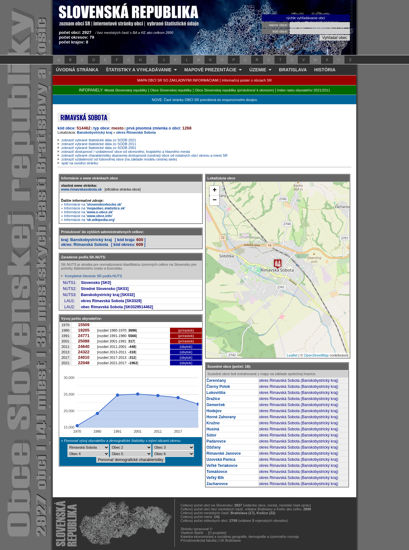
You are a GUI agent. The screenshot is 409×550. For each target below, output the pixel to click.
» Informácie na (91, 204)
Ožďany (213, 447)
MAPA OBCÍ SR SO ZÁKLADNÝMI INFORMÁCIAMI (178, 80)
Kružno (213, 423)
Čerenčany (216, 380)
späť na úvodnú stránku (79, 163)
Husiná (212, 429)
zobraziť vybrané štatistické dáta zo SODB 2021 (98, 140)
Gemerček (215, 405)
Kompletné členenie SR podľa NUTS (93, 276)
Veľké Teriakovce (221, 465)
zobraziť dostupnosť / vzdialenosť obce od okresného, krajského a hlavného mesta (125, 151)
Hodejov (213, 411)
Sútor (211, 435)
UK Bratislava (230, 540)
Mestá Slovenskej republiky (125, 90)
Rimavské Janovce (223, 453)
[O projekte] (217, 533)
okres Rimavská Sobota (136, 132)
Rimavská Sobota (90, 244)
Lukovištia (215, 392)
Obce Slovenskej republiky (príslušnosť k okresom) (234, 90)
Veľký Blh (215, 477)
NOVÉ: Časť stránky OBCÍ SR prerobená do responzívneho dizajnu (204, 100)
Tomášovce (216, 471)
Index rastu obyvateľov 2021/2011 (303, 90)
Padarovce (216, 441)
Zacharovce (217, 484)
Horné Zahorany (221, 417)
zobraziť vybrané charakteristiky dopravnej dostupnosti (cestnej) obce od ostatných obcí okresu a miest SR (144, 155)
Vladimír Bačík (192, 533)
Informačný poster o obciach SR (247, 80)
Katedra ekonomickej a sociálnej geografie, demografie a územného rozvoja (240, 536)
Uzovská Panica (220, 459)
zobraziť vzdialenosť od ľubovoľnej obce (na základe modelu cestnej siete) (119, 159)
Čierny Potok (218, 386)
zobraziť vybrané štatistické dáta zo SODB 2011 (98, 144)
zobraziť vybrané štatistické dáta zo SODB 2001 (98, 148)
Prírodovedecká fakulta (199, 540)
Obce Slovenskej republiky (171, 90)
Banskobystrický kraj (94, 132)
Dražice (213, 399)
